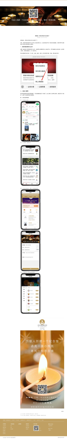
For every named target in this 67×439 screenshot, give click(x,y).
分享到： (62, 411)
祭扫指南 (9, 39)
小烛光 (34, 420)
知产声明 (4, 433)
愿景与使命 (4, 427)
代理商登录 (27, 425)
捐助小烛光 (27, 427)
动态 (8, 35)
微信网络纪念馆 (22, 420)
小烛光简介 (4, 425)
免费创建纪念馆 (8, 420)
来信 (8, 37)
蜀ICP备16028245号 (61, 437)
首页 (55, 31)
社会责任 (4, 430)
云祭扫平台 (38, 420)
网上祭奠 (17, 420)
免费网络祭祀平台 (29, 420)
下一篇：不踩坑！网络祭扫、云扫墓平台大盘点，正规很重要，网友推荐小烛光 (33, 415)
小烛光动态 (58, 31)
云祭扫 (42, 420)
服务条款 (4, 432)
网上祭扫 (13, 420)
